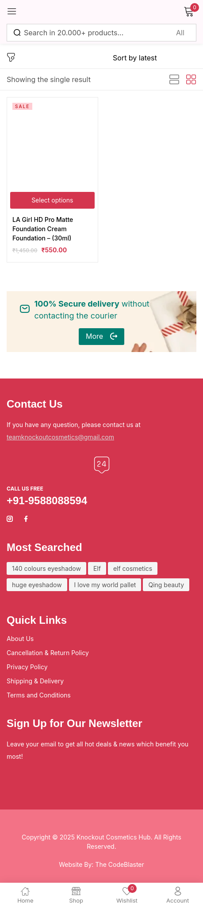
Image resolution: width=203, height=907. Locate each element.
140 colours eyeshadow (46, 568)
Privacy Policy (27, 667)
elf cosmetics (132, 568)
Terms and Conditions (39, 695)
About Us (20, 638)
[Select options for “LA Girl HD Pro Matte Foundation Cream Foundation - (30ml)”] (52, 200)
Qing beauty (166, 584)
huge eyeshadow (37, 584)
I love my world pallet (105, 584)
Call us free (25, 488)
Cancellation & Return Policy (48, 652)
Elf (97, 568)
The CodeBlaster (119, 864)
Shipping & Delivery (35, 681)
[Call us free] (101, 465)
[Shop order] (154, 58)
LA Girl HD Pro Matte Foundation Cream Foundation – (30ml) (42, 229)
